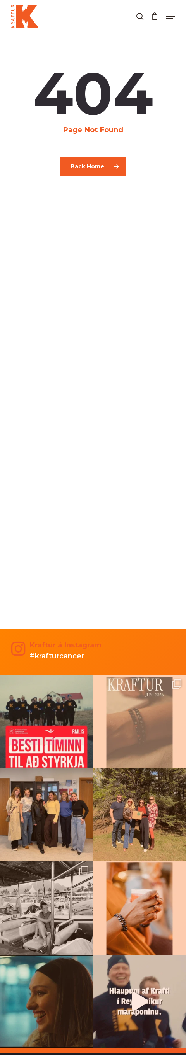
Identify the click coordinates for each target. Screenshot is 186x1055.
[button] (170, 16)
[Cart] (154, 16)
